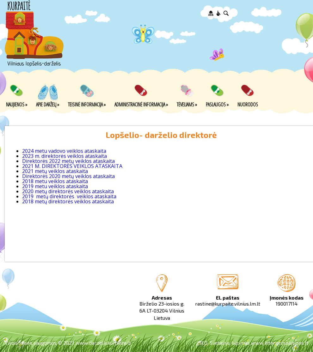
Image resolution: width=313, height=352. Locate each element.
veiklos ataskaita (96, 196)
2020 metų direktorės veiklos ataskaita (68, 191)
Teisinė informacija (87, 104)
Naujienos (16, 104)
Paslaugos (217, 104)
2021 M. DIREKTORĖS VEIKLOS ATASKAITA (72, 166)
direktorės (63, 196)
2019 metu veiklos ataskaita (55, 186)
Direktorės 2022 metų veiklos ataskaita (68, 161)
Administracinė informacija (141, 104)
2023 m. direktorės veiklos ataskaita (64, 155)
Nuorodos (247, 104)
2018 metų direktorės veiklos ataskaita (68, 201)
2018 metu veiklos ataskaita (55, 181)
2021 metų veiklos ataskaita (55, 171)
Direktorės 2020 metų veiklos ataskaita (68, 176)
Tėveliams (187, 104)
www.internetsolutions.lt (279, 343)
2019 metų (36, 196)
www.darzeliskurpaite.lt (103, 343)
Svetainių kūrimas (230, 343)
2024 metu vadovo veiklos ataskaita (64, 150)
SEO (203, 343)
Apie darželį (47, 104)
